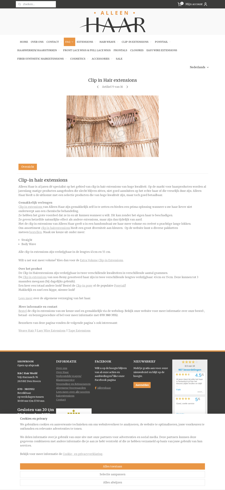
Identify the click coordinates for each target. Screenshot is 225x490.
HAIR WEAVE (109, 41)
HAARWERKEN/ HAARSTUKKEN (38, 50)
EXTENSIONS (87, 41)
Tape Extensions (79, 330)
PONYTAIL (163, 41)
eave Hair (28, 330)
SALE (119, 58)
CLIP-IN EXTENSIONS (137, 41)
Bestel (22, 311)
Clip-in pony (84, 285)
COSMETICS (79, 58)
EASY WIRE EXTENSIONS (161, 50)
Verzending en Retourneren (73, 384)
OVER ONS (37, 41)
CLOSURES (137, 50)
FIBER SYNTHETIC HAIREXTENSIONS (42, 58)
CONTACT (54, 41)
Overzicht (27, 166)
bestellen (35, 232)
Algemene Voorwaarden (71, 387)
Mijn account (196, 4)
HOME (24, 41)
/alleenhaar (104, 387)
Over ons (61, 368)
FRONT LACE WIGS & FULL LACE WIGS (87, 50)
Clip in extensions (30, 207)
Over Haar (62, 372)
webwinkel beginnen (120, 483)
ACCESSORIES (102, 58)
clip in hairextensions (55, 228)
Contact (61, 399)
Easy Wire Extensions (51, 330)
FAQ (69, 41)
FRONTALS (120, 50)
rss (106, 483)
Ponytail (119, 285)
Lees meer (25, 298)
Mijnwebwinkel (151, 483)
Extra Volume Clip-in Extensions (101, 260)
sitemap (99, 483)
